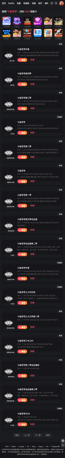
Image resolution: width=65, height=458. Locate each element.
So (28, 446)
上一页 (27, 435)
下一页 (38, 435)
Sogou (40, 446)
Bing (33, 446)
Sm (47, 446)
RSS (7, 446)
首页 (17, 435)
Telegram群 (55, 446)
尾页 (48, 435)
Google (21, 446)
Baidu (14, 446)
